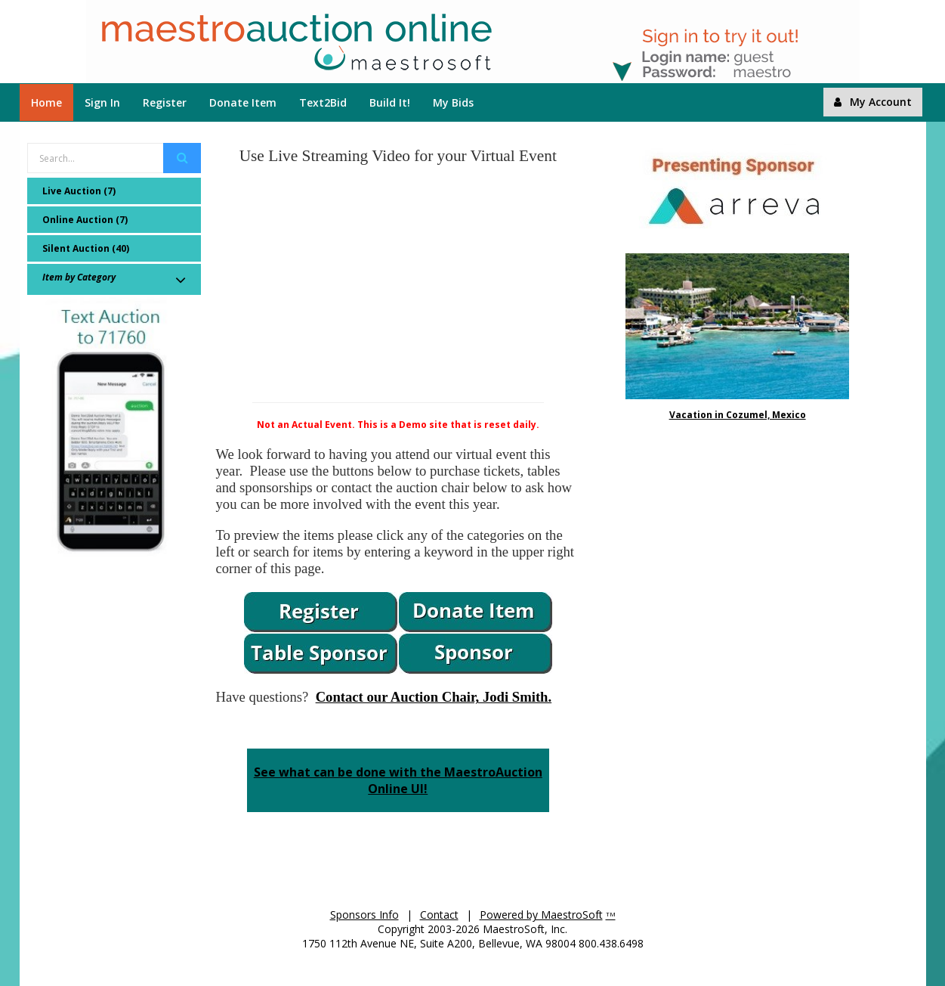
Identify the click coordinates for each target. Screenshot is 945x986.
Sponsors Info (364, 914)
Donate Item (242, 102)
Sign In (102, 102)
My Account (873, 102)
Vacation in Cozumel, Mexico (737, 414)
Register (165, 102)
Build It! (389, 102)
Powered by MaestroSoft (541, 914)
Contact (439, 914)
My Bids (453, 102)
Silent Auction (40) (85, 248)
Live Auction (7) (79, 190)
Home (46, 102)
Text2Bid (323, 102)
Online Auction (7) (85, 219)
